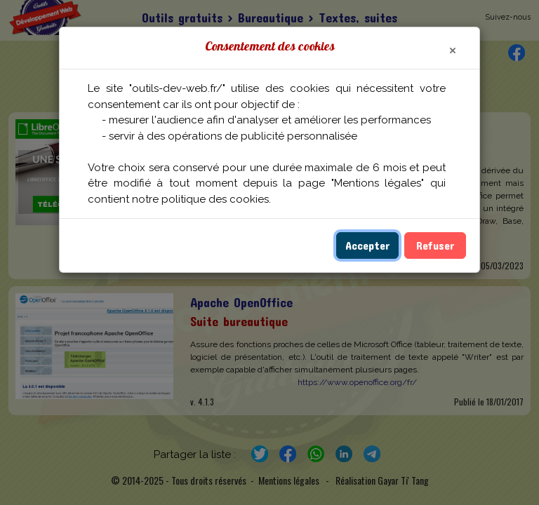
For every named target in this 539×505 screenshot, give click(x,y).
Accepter (367, 245)
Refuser (435, 245)
